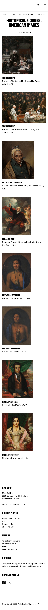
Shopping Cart (8, 527)
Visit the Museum (9, 544)
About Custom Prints (11, 518)
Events (5, 547)
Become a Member (10, 549)
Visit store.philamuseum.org (13, 504)
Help (4, 521)
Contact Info (7, 524)
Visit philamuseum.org (11, 541)
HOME (4, 15)
